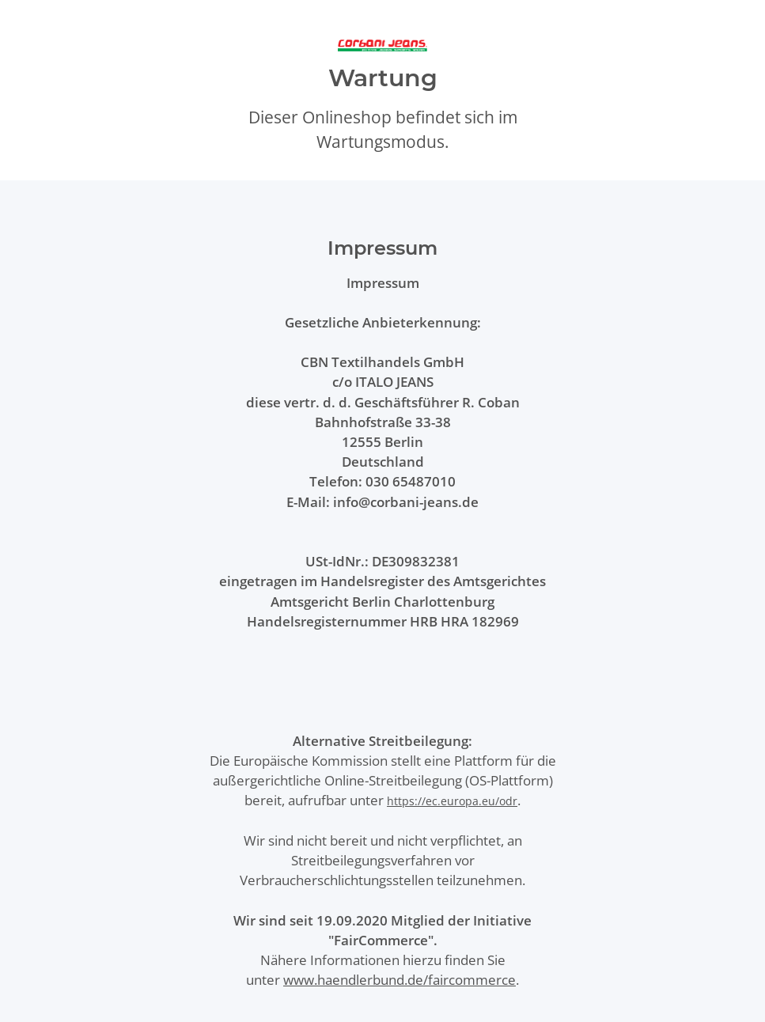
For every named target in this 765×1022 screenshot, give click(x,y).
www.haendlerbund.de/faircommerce (399, 980)
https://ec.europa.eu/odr (452, 800)
